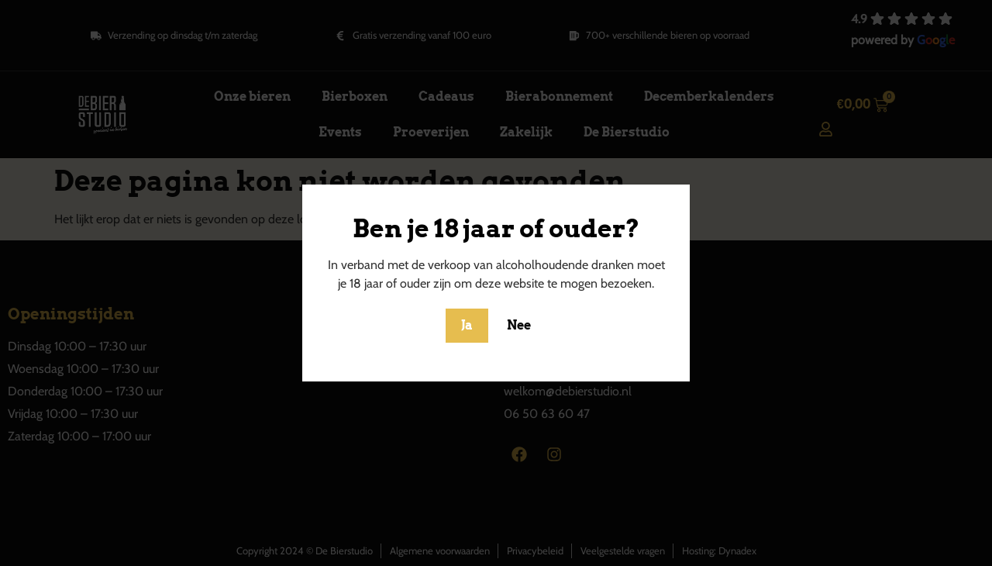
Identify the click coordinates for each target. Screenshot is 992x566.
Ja (467, 325)
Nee (519, 325)
